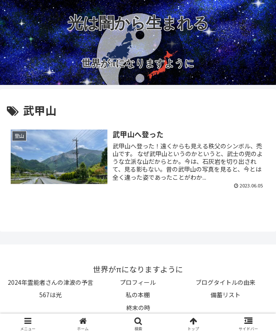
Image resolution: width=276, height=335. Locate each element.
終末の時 (138, 307)
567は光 (50, 294)
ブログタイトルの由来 (225, 282)
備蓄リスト (225, 294)
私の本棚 (138, 294)
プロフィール (138, 282)
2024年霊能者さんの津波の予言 (50, 282)
